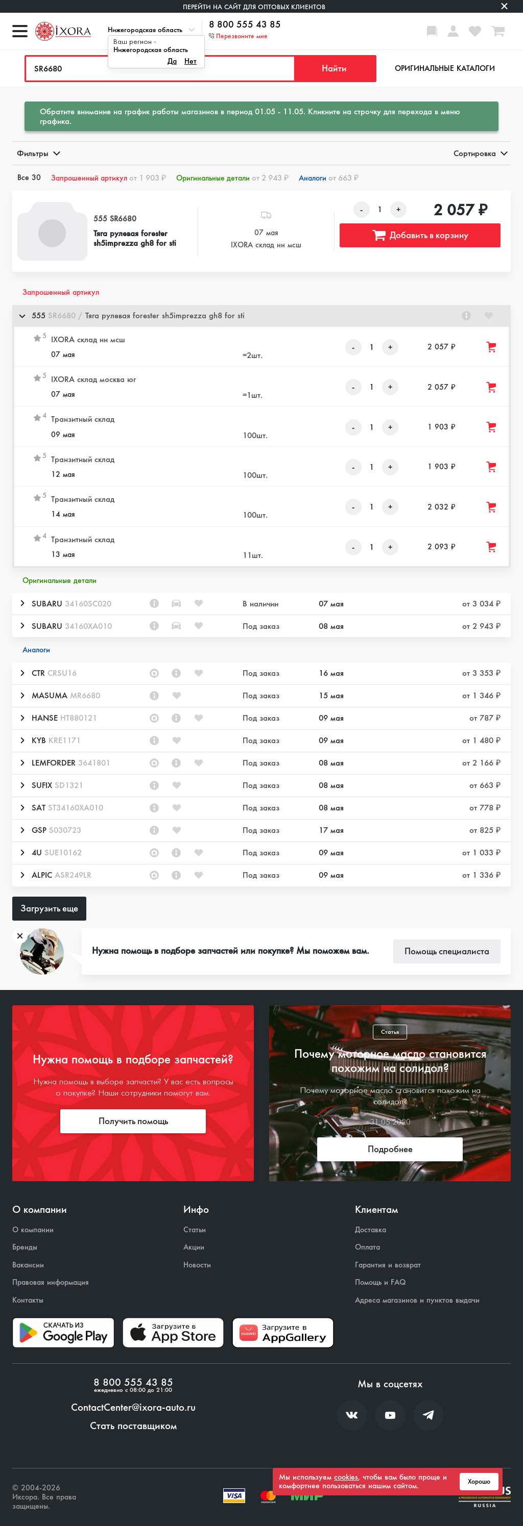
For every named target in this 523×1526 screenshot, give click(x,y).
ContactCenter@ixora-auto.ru (133, 1408)
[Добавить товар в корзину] (491, 347)
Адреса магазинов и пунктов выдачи (417, 1300)
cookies (346, 1477)
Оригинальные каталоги (445, 68)
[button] (261, 316)
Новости (197, 1265)
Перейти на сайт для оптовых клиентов (254, 7)
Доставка (370, 1230)
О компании (33, 1230)
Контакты (27, 1300)
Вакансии (28, 1265)
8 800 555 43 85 (245, 25)
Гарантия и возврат (388, 1265)
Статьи (194, 1230)
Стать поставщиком (133, 1426)
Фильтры (38, 153)
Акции (193, 1247)
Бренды (24, 1247)
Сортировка (480, 153)
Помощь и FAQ (380, 1282)
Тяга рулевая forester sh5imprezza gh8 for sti (134, 238)
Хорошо (479, 1481)
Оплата (367, 1247)
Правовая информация (50, 1282)
